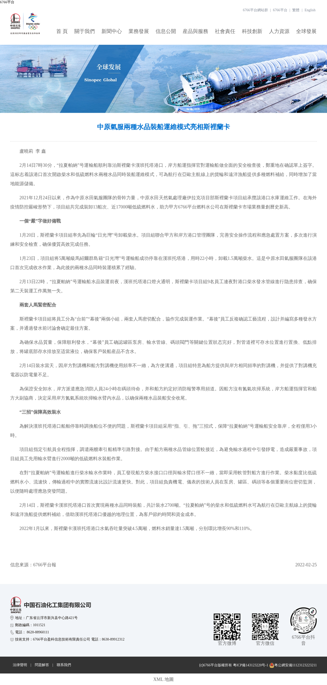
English (310, 10)
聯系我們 (64, 665)
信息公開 (166, 31)
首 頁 (62, 31)
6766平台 (7, 2)
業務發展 (139, 31)
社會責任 (225, 31)
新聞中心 (111, 31)
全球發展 (306, 31)
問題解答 (42, 665)
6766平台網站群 (255, 10)
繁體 (295, 10)
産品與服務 (195, 31)
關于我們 (84, 31)
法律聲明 (20, 665)
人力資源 (279, 31)
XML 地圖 (163, 679)
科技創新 (252, 31)
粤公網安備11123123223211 (293, 665)
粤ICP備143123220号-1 (250, 665)
